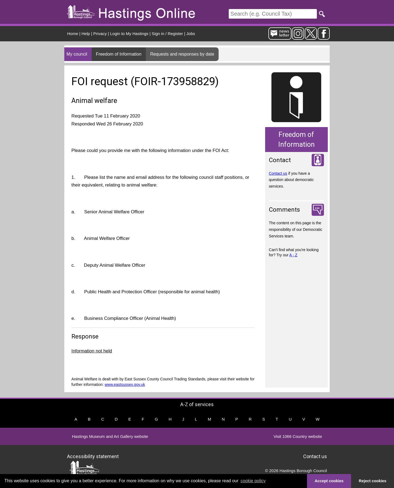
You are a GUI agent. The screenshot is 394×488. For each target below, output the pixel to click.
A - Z (293, 255)
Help (86, 33)
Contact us (278, 173)
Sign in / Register (167, 33)
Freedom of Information (118, 54)
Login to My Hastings (129, 33)
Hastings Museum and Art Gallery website (110, 436)
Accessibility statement (93, 456)
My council (76, 54)
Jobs (190, 33)
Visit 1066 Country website (298, 436)
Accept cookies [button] (329, 481)
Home (72, 33)
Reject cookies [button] (372, 481)
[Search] (273, 14)
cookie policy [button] (253, 480)
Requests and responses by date (182, 54)
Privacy (100, 33)
